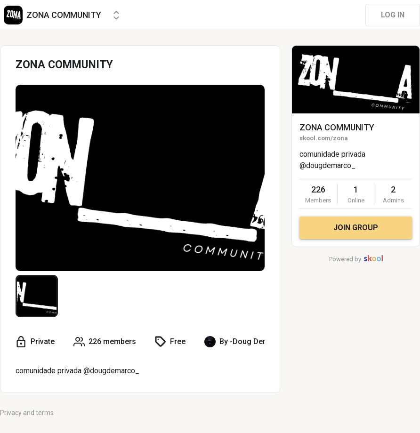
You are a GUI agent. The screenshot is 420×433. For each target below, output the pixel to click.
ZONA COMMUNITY (336, 127)
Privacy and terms (27, 413)
